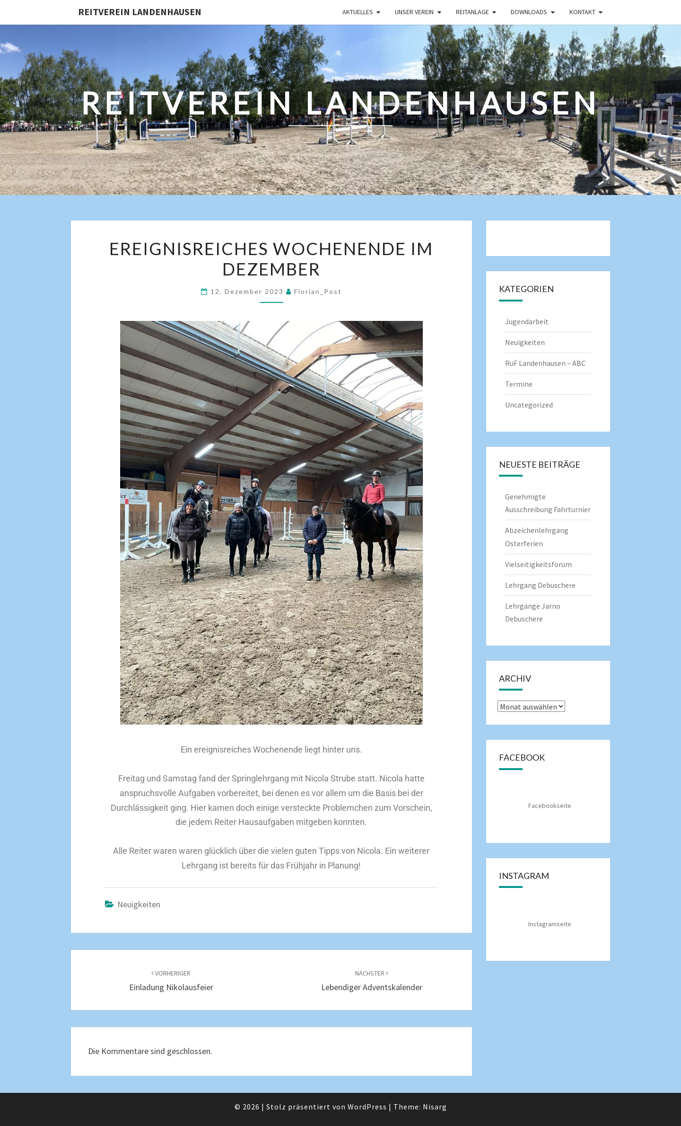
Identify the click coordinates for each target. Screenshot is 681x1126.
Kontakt (582, 12)
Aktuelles (357, 12)
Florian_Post (318, 291)
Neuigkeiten (138, 904)
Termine (519, 384)
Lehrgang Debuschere (540, 585)
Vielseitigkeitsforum (538, 564)
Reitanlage (472, 12)
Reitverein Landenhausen (139, 12)
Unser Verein (414, 12)
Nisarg (435, 1106)
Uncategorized (529, 404)
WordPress (367, 1106)
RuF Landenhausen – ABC (545, 363)
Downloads (529, 12)
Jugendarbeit (527, 321)
